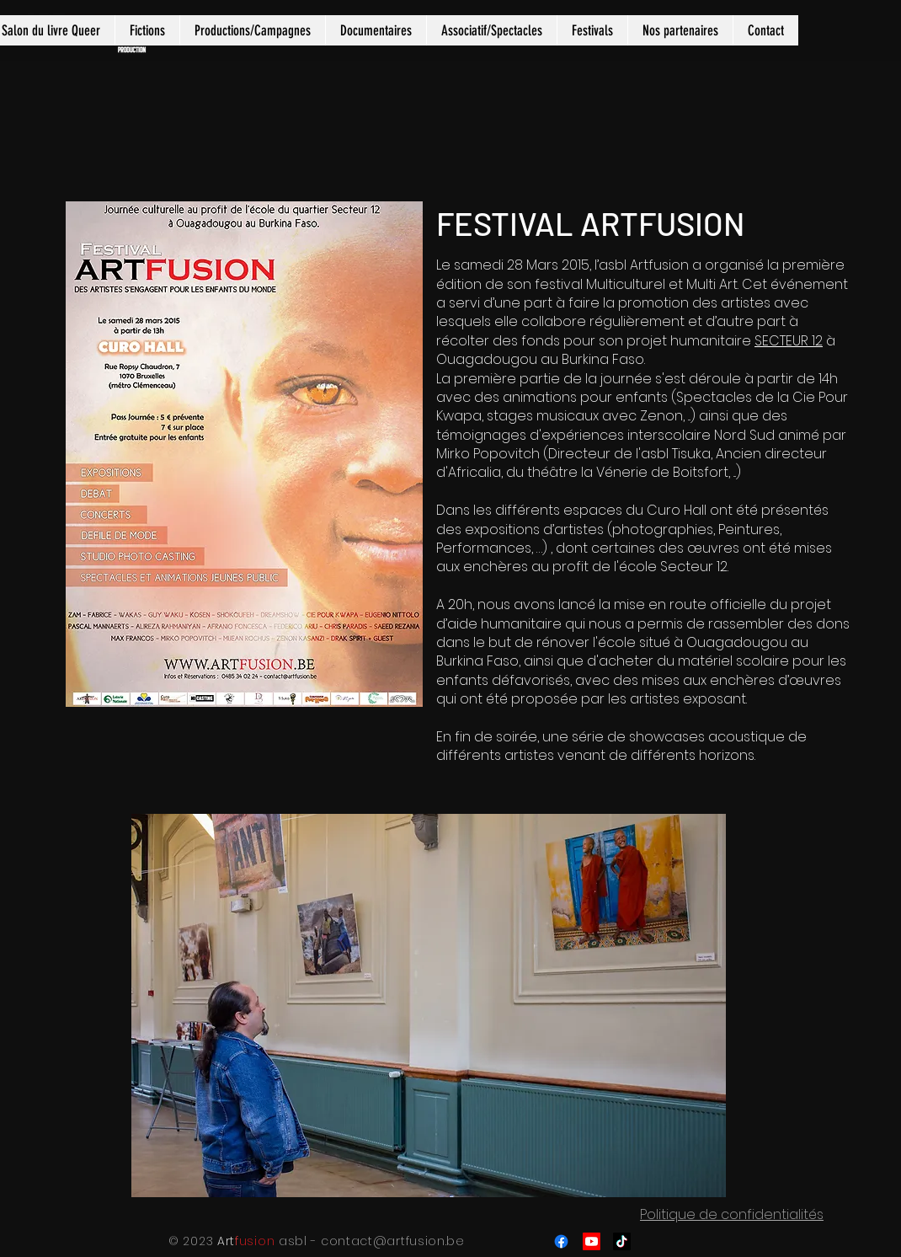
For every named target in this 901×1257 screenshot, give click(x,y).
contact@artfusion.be (393, 1241)
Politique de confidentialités (732, 1214)
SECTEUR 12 (788, 340)
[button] (147, 30)
